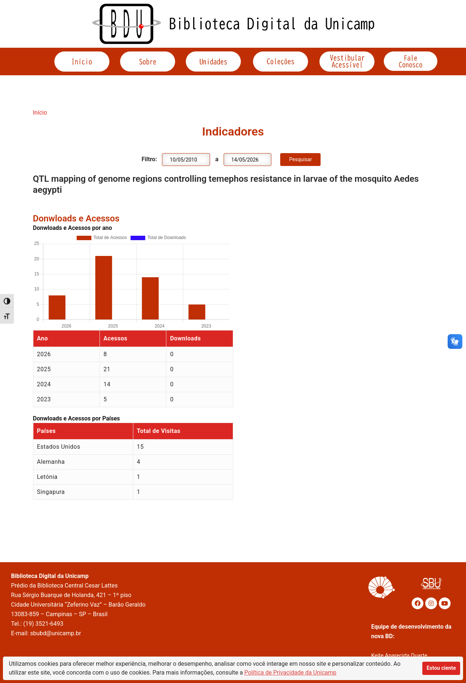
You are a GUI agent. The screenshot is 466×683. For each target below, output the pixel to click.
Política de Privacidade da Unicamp (290, 672)
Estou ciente (441, 668)
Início (40, 112)
